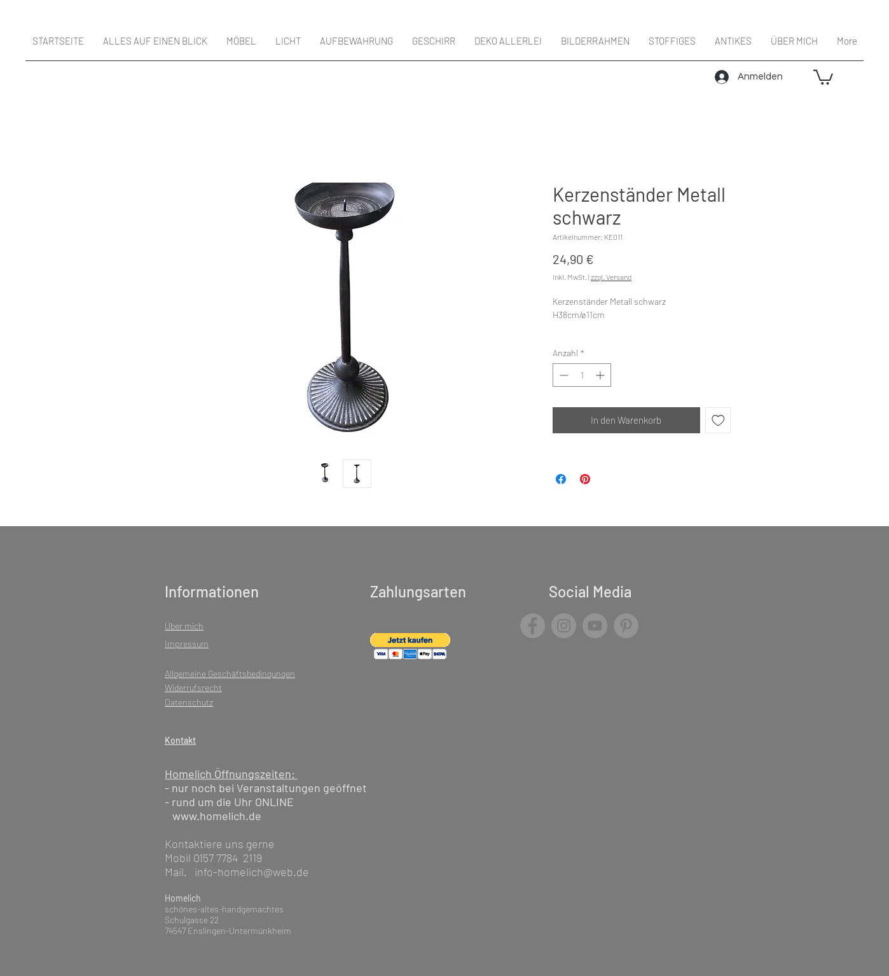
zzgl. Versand (611, 276)
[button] (823, 76)
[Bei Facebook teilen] (561, 479)
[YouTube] (594, 625)
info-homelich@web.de (252, 872)
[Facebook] (532, 625)
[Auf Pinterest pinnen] (585, 479)
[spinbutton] (581, 375)
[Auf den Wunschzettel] (718, 420)
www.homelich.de (216, 816)
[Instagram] (563, 625)
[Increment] (601, 375)
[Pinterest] (626, 625)
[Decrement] (562, 375)
